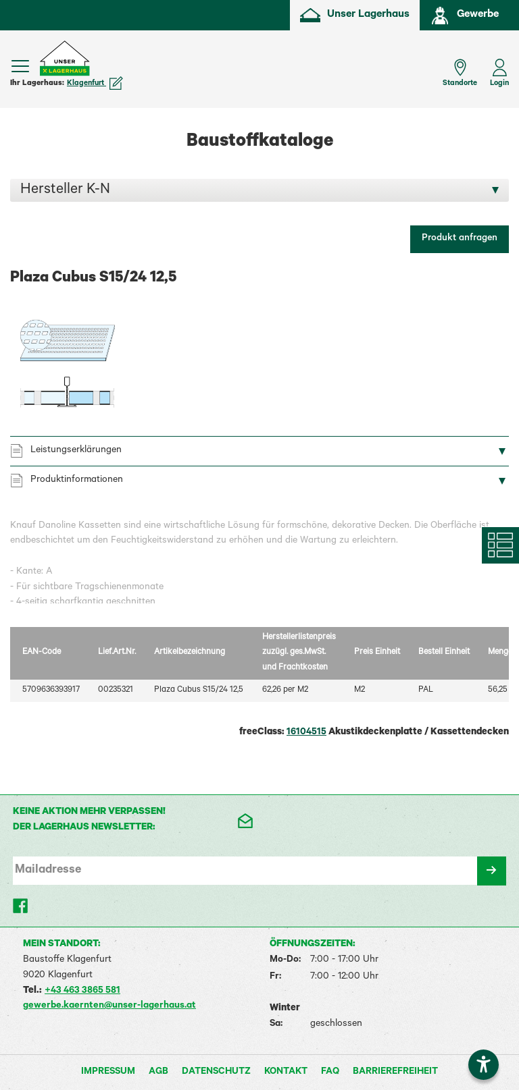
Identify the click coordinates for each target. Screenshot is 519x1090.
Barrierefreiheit (395, 1072)
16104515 (306, 733)
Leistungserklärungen (76, 450)
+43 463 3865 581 (82, 991)
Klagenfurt (95, 84)
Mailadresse (48, 870)
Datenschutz (216, 1072)
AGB (158, 1072)
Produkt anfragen (459, 239)
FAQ (330, 1072)
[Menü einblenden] (20, 66)
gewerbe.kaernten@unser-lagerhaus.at (109, 1006)
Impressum (108, 1072)
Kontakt (285, 1072)
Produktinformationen (76, 480)
